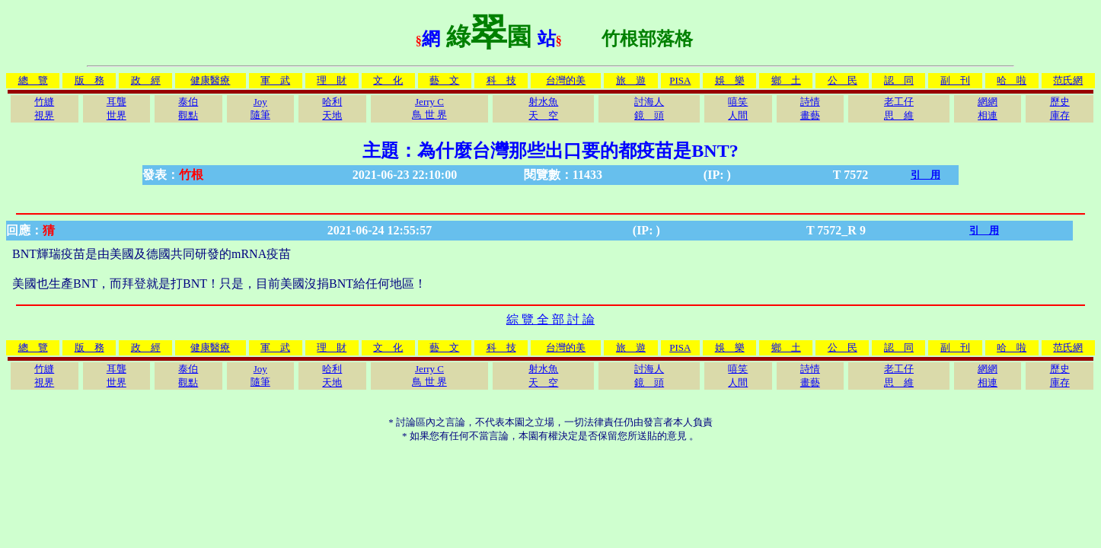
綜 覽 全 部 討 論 (550, 319)
